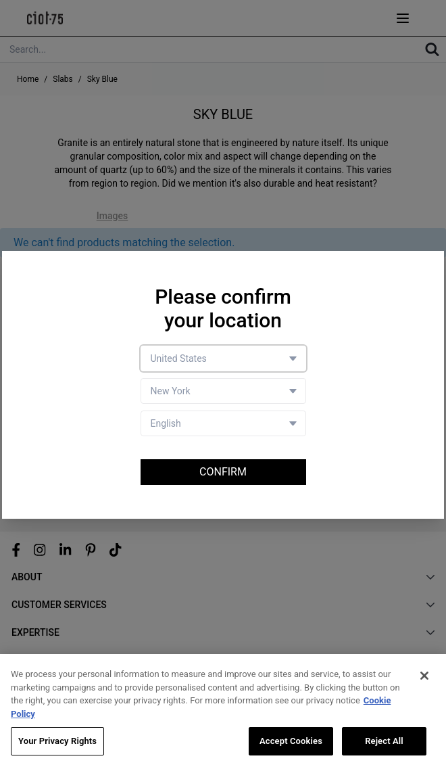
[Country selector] (223, 358)
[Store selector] (223, 391)
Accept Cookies (290, 742)
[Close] (424, 677)
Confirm (223, 471)
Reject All (384, 742)
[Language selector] (223, 423)
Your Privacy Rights (57, 742)
